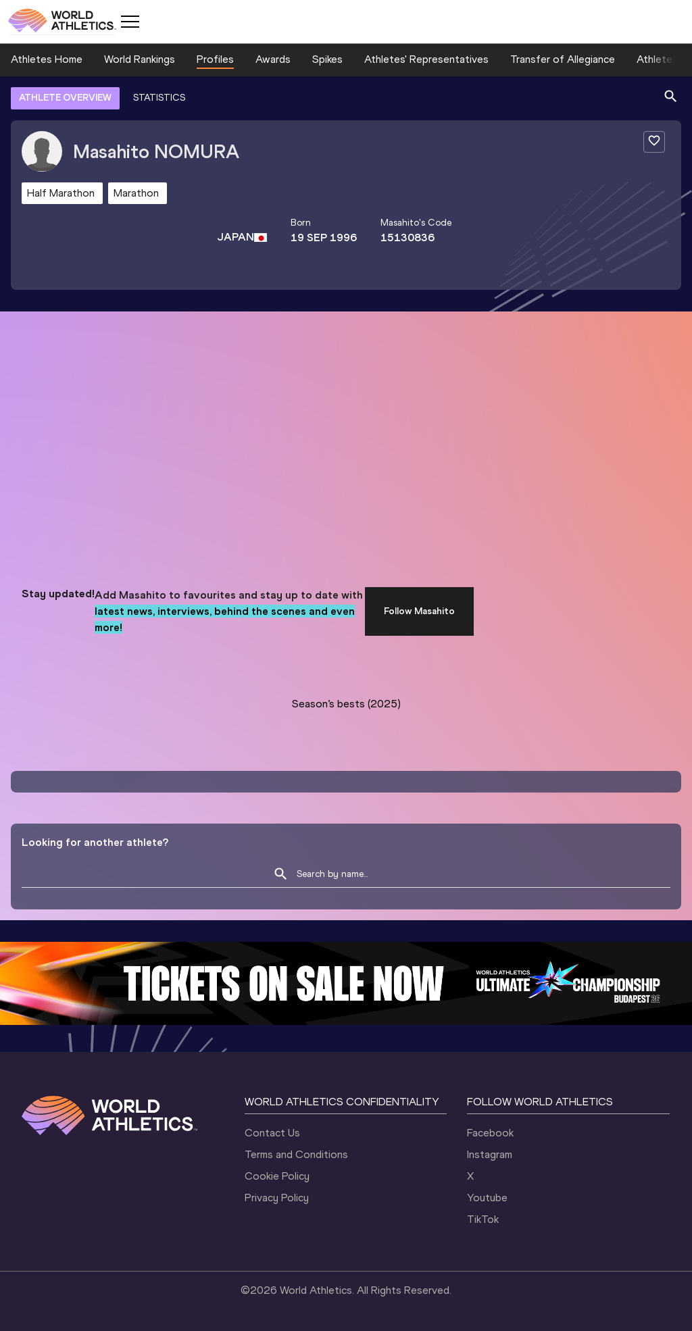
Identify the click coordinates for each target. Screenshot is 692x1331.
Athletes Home (46, 59)
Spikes (327, 59)
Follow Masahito (419, 611)
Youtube (487, 1197)
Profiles (215, 59)
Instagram (489, 1154)
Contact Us (272, 1132)
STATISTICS (159, 97)
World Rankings (139, 59)
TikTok (483, 1219)
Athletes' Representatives (426, 59)
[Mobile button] (129, 21)
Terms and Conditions (296, 1154)
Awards (273, 59)
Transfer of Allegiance (562, 59)
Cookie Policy (277, 1176)
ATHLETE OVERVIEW (65, 97)
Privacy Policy (277, 1197)
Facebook (490, 1132)
